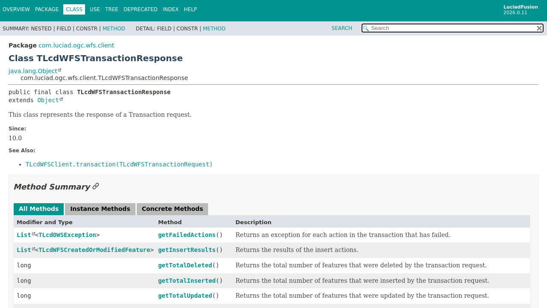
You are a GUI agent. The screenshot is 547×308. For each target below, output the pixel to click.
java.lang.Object (33, 71)
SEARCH (342, 28)
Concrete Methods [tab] (172, 208)
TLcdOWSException (67, 234)
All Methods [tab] (39, 208)
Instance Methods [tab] (100, 208)
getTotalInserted (187, 280)
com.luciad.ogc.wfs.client (76, 45)
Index (171, 9)
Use (95, 9)
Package (47, 9)
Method (114, 29)
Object (48, 100)
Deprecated (141, 9)
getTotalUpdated (185, 295)
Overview (16, 9)
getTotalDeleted (185, 265)
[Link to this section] (95, 186)
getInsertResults (187, 249)
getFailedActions (187, 234)
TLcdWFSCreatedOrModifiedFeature (94, 249)
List (24, 234)
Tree (111, 9)
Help (190, 9)
